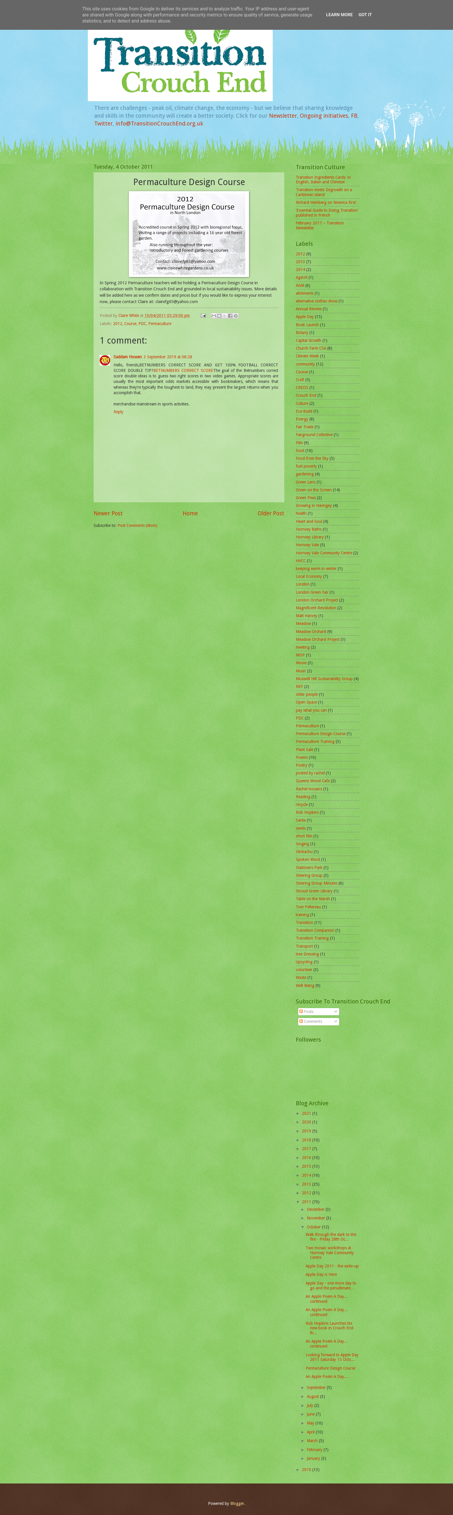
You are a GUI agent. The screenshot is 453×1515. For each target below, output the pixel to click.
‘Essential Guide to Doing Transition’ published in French (327, 212)
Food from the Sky (312, 458)
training (302, 914)
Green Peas (306, 497)
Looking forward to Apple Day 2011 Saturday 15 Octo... (332, 1357)
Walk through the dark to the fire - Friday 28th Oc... (331, 1237)
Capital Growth (308, 340)
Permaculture (159, 323)
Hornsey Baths (309, 529)
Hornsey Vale (307, 544)
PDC (142, 323)
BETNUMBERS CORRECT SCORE (183, 370)
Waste (301, 977)
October (314, 1227)
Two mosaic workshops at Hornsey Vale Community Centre (330, 1252)
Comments (310, 1021)
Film (299, 442)
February (315, 1449)
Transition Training (312, 938)
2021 (307, 1113)
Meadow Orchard (311, 631)
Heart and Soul (309, 521)
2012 (117, 323)
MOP (300, 655)
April (311, 1432)
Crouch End (306, 395)
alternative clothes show (316, 301)
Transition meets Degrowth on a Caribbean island (324, 192)
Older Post (271, 513)
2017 (307, 1148)
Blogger (237, 1503)
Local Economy (309, 576)
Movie (301, 662)
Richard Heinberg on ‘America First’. (327, 202)
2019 (307, 1131)
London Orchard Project (317, 600)
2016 (307, 1157)
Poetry (301, 765)
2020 (307, 1122)
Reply (118, 411)
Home (190, 513)
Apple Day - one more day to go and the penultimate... (331, 1285)
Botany (302, 332)
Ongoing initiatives (324, 115)
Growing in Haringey (314, 505)
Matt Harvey (306, 615)
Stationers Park (309, 867)
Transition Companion (315, 930)
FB (354, 115)
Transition (304, 922)
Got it (365, 14)
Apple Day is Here (321, 1274)
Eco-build (304, 411)
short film (304, 836)
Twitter (103, 123)
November (316, 1218)
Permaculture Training (315, 741)
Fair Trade (304, 427)
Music (301, 671)
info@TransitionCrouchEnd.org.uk (159, 123)
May (311, 1423)
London (302, 584)
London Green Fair (312, 592)
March (313, 1440)
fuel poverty (306, 466)
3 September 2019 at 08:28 (168, 357)
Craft (300, 379)
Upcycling (304, 961)
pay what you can (311, 710)
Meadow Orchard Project (317, 639)
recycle (302, 804)
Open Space (306, 702)
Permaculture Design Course (321, 733)
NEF (299, 686)
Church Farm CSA (311, 348)
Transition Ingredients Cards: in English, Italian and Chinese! (323, 179)
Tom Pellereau (308, 907)
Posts (306, 1011)
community (305, 364)
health (301, 513)
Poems (302, 757)
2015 (307, 1166)
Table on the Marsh (313, 898)
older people (307, 694)
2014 (300, 269)
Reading (303, 796)
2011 (307, 1202)
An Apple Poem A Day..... (328, 1376)
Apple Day (305, 316)
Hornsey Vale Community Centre (324, 553)
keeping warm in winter (316, 568)
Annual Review (309, 309)
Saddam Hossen (128, 357)
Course (130, 323)
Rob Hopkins (307, 812)
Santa (301, 820)
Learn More (339, 14)
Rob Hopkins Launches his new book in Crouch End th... (329, 1328)
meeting (303, 647)
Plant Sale (304, 749)
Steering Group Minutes (316, 883)
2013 (300, 261)
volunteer (304, 969)
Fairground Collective (314, 434)
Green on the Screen (314, 490)
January (314, 1458)
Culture (302, 403)
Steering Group (309, 875)
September (317, 1387)
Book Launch (307, 324)
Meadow (303, 623)
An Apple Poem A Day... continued (327, 1299)
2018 (307, 1140)
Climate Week (307, 356)
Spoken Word (308, 859)
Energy (302, 419)
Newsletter (283, 115)
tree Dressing (307, 954)
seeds (301, 828)
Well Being (305, 985)
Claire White (129, 315)
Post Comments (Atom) (137, 525)
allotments (304, 293)
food (300, 450)
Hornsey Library (310, 537)
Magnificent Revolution (316, 608)
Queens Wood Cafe (313, 780)
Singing (302, 844)
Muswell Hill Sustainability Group (324, 678)
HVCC (301, 560)
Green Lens (305, 482)
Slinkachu (304, 851)
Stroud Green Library (314, 891)
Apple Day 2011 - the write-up (332, 1266)
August (313, 1396)
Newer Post (108, 513)
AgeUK (301, 277)
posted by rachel (310, 773)
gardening (305, 474)
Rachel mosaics (309, 789)
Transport (304, 946)
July (310, 1405)
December (316, 1209)
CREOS (302, 387)
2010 (307, 1469)
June (311, 1414)
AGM (300, 285)
